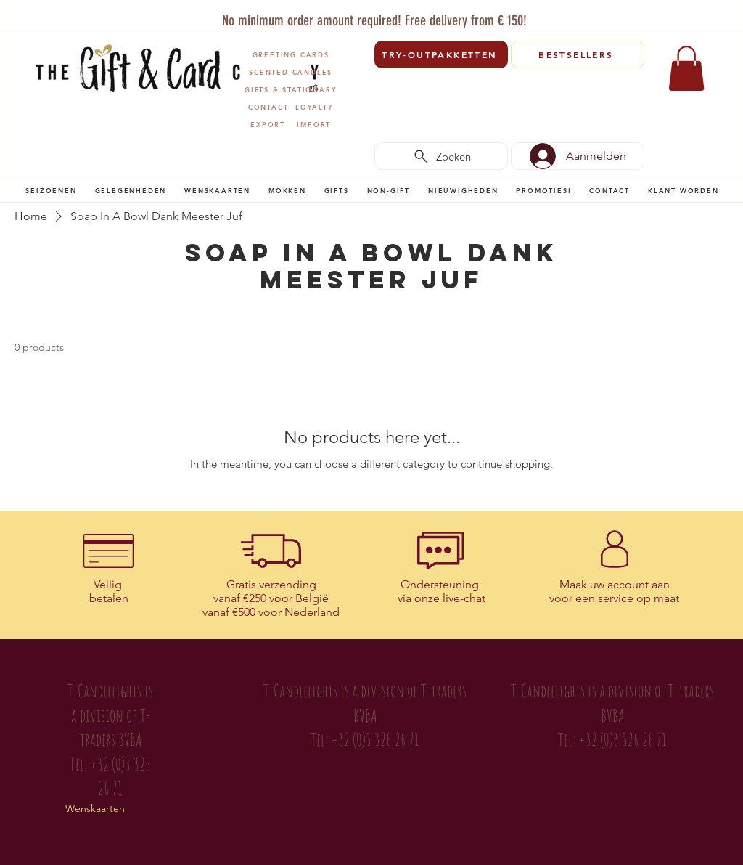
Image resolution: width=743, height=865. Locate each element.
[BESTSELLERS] (577, 54)
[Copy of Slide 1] (382, 13)
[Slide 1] (330, 13)
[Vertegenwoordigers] (398, 13)
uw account (619, 584)
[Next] (707, 18)
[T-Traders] (348, 13)
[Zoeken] (441, 156)
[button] (51, 190)
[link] (686, 68)
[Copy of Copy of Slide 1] (365, 13)
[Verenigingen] (415, 13)
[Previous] (37, 18)
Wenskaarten (95, 808)
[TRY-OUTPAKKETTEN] (441, 54)
